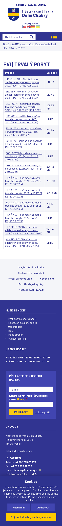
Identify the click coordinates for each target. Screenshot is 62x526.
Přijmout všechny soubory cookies (31, 517)
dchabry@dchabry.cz (27, 470)
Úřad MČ (15, 44)
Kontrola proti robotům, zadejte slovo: (28, 397)
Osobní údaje (15, 326)
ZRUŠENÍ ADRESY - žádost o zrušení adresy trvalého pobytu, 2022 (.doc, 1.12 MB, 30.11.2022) (22, 82)
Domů (6, 44)
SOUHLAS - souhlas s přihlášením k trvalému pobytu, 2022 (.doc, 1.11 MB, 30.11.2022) (23, 144)
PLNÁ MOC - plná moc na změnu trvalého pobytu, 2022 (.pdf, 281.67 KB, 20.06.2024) (23, 205)
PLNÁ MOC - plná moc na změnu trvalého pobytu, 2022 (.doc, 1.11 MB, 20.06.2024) (23, 217)
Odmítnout (43, 507)
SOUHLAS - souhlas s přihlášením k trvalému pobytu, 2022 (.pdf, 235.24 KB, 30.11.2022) (23, 131)
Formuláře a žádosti (45, 44)
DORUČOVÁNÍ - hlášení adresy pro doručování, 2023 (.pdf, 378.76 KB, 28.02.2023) (23, 168)
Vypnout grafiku (17, 338)
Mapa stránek (15, 334)
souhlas (45, 486)
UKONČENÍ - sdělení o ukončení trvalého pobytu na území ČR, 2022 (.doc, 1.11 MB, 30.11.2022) (22, 119)
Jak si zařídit (27, 44)
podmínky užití (42, 412)
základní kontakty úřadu (19, 450)
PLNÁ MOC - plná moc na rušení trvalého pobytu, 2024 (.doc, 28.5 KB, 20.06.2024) (23, 181)
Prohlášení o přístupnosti (22, 318)
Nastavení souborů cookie (22, 322)
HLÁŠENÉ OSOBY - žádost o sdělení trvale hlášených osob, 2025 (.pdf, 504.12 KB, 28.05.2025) (23, 230)
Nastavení (19, 507)
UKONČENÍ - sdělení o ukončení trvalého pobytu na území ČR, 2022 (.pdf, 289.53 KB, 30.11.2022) (23, 106)
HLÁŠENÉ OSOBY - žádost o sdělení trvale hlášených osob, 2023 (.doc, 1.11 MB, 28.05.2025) (22, 242)
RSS (10, 330)
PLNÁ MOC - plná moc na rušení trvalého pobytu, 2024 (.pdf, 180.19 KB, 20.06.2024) (23, 193)
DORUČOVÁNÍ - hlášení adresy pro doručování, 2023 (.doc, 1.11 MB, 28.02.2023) (23, 156)
